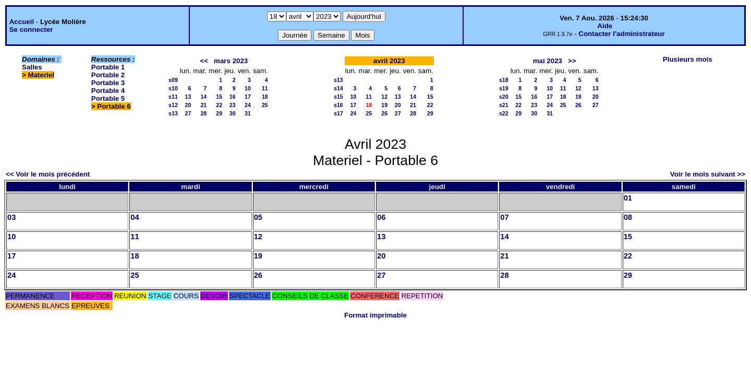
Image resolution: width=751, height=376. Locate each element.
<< (204, 61)
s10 (173, 88)
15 (219, 96)
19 (384, 105)
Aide (604, 26)
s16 (338, 105)
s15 (338, 96)
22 (219, 105)
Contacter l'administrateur (621, 34)
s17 (338, 113)
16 (232, 96)
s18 (503, 80)
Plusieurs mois (687, 59)
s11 (173, 96)
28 (203, 113)
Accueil (21, 22)
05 (258, 217)
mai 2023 (547, 61)
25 (265, 105)
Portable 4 (108, 91)
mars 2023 (231, 61)
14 (203, 96)
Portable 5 (108, 98)
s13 (173, 113)
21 (203, 105)
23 (232, 105)
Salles (32, 67)
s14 (338, 88)
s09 (173, 80)
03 (11, 217)
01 (628, 198)
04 (134, 217)
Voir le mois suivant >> (707, 174)
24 (248, 105)
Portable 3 (108, 83)
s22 (503, 113)
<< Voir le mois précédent (48, 174)
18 (265, 96)
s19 (503, 88)
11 (265, 88)
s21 (503, 105)
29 (219, 113)
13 (188, 96)
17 (248, 96)
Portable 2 (108, 75)
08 (628, 217)
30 (232, 113)
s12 (173, 105)
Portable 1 (108, 67)
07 (504, 217)
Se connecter (31, 29)
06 (381, 217)
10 (248, 88)
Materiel (41, 75)
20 (188, 105)
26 (384, 113)
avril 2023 (389, 61)
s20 (503, 96)
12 (384, 96)
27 (188, 113)
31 (248, 113)
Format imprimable (375, 315)
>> (572, 61)
